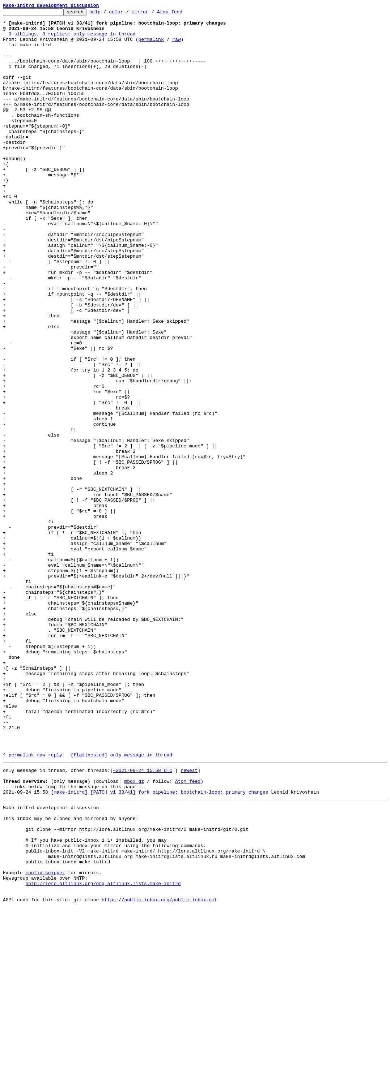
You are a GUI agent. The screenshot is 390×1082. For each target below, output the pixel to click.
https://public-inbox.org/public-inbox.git (159, 1074)
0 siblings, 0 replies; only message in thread (72, 39)
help (106, 13)
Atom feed (181, 13)
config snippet (45, 1041)
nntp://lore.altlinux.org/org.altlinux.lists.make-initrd (103, 1054)
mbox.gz (134, 934)
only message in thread (141, 904)
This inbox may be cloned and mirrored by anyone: (70, 976)
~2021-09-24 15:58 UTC (142, 921)
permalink (151, 45)
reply (55, 904)
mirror (151, 13)
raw (176, 45)
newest (189, 921)
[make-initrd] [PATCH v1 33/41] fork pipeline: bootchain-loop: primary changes (159, 947)
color (127, 13)
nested (96, 904)
